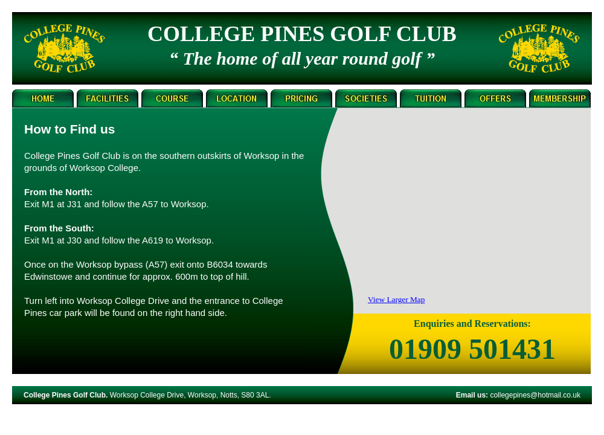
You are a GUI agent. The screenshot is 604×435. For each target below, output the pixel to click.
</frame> (470, 215)
